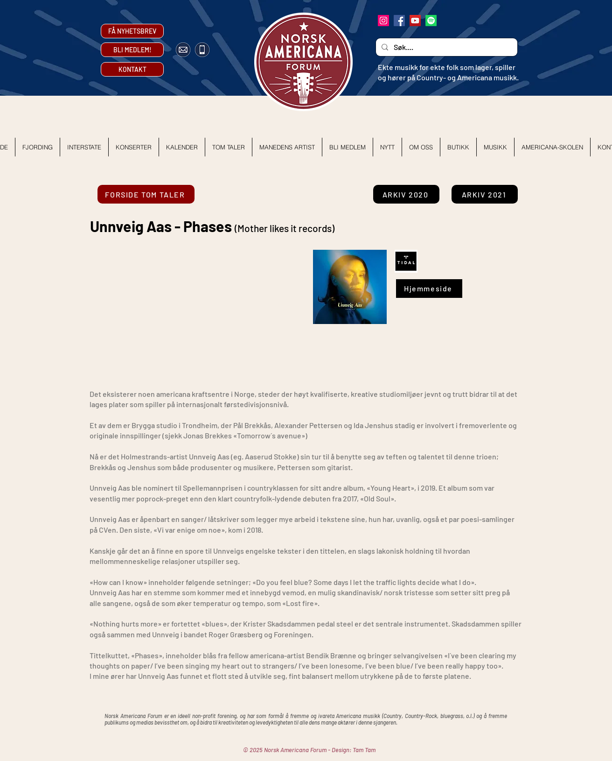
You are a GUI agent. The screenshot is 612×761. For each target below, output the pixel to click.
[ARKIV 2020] (406, 194)
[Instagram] (383, 20)
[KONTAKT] (132, 69)
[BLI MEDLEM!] (132, 49)
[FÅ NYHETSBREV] (132, 31)
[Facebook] (399, 20)
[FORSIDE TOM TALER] (146, 194)
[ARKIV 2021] (485, 194)
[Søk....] (446, 47)
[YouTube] (415, 20)
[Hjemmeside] (429, 288)
